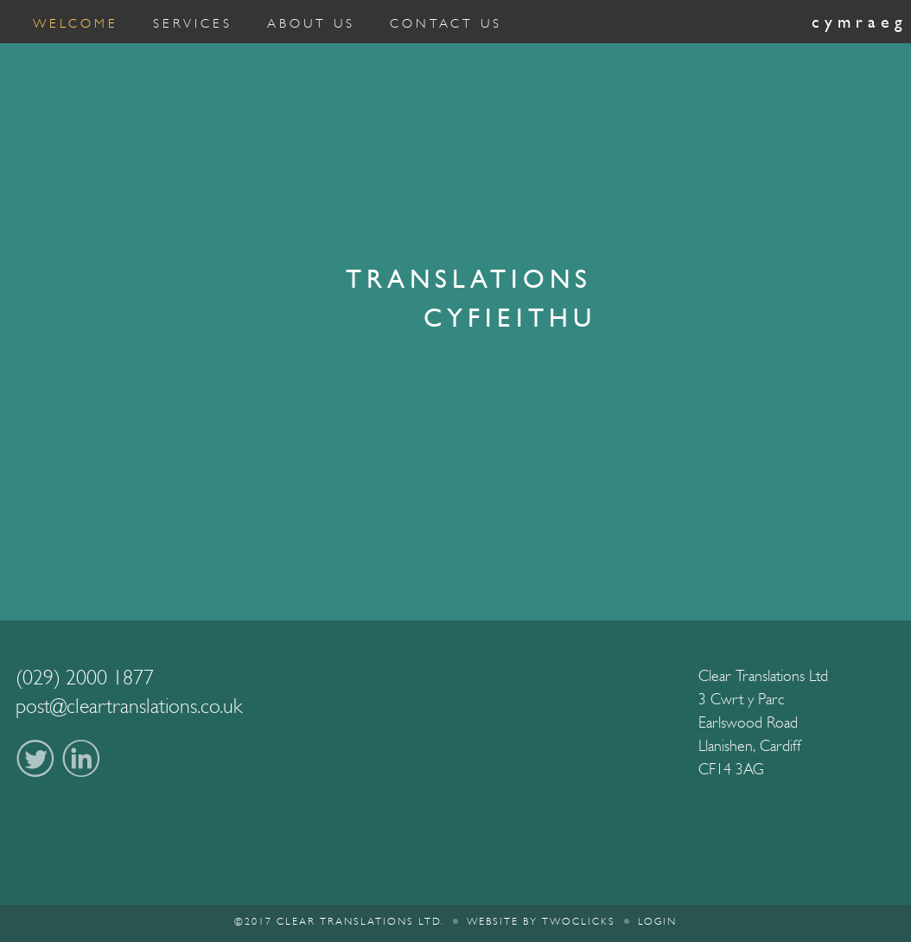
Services (193, 23)
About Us (311, 23)
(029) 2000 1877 (85, 677)
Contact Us (446, 23)
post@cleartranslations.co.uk (129, 706)
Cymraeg (860, 21)
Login (657, 921)
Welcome (75, 23)
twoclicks (578, 921)
